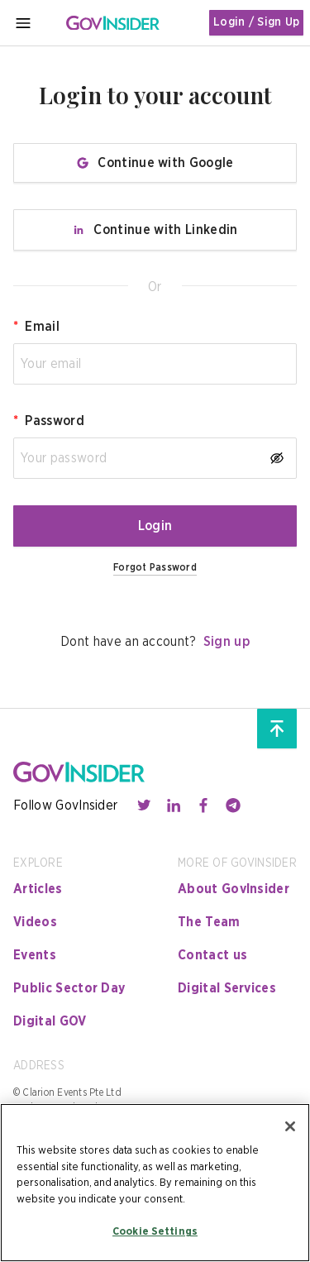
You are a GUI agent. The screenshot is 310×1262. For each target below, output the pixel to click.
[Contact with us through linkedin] (174, 805)
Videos (35, 922)
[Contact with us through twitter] (144, 805)
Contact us (212, 955)
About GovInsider (233, 889)
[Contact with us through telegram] (233, 805)
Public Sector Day (69, 988)
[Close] (290, 1126)
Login (155, 526)
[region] (155, 1182)
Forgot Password (155, 567)
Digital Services (227, 988)
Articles (38, 889)
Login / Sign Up (256, 22)
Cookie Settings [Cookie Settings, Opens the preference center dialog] (155, 1231)
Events (34, 955)
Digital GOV (50, 1021)
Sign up (226, 641)
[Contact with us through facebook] (203, 805)
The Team (209, 922)
